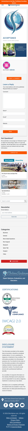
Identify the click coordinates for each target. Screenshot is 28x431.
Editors (21, 418)
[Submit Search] (25, 201)
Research (5, 245)
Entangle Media (16, 427)
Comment (5, 91)
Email (4, 117)
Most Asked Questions (9, 239)
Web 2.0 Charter (11, 418)
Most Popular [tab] (9, 160)
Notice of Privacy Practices (16, 424)
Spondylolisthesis (6, 190)
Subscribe (14, 261)
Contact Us (13, 152)
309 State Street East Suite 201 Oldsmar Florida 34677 (14, 400)
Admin (17, 40)
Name (4, 110)
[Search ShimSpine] (12, 201)
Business (5, 232)
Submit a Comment (14, 78)
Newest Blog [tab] (19, 160)
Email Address (5, 210)
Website (5, 123)
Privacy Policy (15, 420)
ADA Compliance (15, 422)
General (5, 235)
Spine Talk (5, 248)
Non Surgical (6, 242)
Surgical (5, 251)
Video (4, 254)
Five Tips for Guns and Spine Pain (9, 173)
